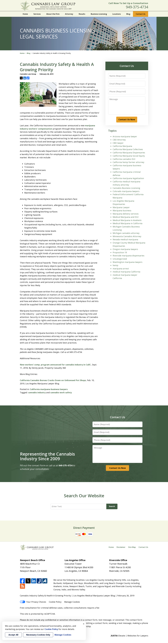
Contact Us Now (126, 119)
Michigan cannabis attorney (126, 233)
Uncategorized (120, 258)
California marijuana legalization (128, 178)
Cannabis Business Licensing (126, 188)
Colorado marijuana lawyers (126, 191)
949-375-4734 (137, 7)
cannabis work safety (61, 392)
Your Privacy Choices (33, 601)
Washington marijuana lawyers (127, 262)
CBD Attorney (119, 139)
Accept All (13, 634)
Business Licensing (99, 14)
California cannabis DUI (124, 159)
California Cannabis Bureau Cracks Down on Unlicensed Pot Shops (53, 380)
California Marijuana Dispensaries (129, 152)
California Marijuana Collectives (128, 149)
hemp (115, 265)
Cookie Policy (55, 601)
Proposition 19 (120, 252)
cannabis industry (37, 392)
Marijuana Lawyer (121, 207)
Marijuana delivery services (126, 213)
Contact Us (140, 14)
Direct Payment (84, 528)
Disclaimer (121, 547)
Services (37, 14)
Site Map (132, 547)
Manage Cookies (72, 601)
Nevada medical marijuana (125, 239)
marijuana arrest (121, 268)
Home (25, 14)
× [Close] (83, 623)
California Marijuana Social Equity (129, 155)
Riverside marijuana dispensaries (128, 255)
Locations (116, 14)
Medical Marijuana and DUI (125, 217)
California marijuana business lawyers (49, 389)
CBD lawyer (118, 143)
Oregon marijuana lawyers (125, 249)
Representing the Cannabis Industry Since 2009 (47, 456)
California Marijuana (122, 146)
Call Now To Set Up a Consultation (128, 3)
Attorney (69, 14)
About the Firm (52, 14)
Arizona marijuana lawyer (125, 136)
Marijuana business (122, 210)
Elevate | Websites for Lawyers (129, 635)
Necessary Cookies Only (38, 634)
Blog (128, 14)
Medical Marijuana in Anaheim (127, 220)
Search (112, 506)
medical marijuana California (126, 271)
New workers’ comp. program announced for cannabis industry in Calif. (55, 364)
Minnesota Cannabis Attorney (127, 236)
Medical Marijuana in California (127, 223)
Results (82, 14)
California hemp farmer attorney (128, 162)
